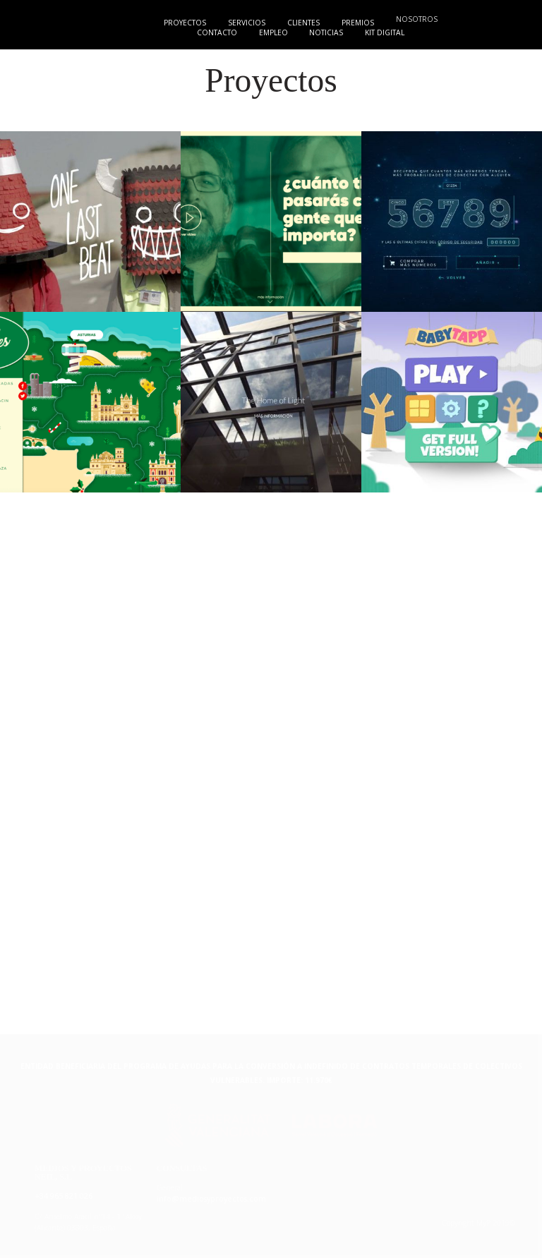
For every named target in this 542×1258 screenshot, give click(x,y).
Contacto (213, 32)
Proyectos (182, 22)
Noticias (327, 32)
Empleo (271, 32)
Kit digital (387, 32)
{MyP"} (51, 22)
